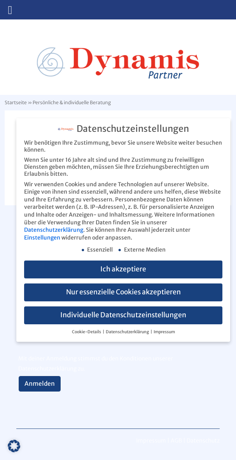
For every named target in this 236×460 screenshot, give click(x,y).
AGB (176, 440)
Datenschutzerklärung (53, 229)
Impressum (164, 331)
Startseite (16, 102)
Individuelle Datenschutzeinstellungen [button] (123, 315)
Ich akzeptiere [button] (123, 269)
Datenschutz (203, 440)
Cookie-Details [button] (87, 331)
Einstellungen (42, 237)
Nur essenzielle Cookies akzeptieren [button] (123, 292)
